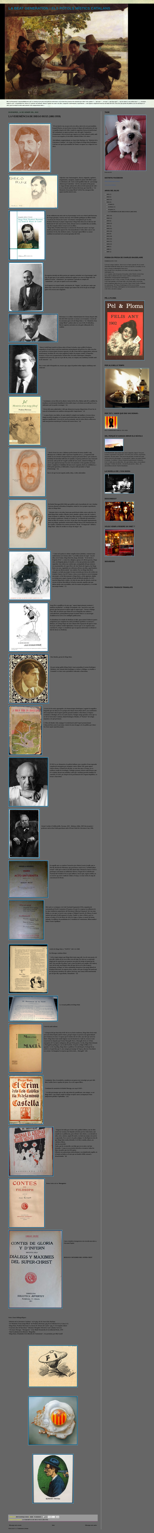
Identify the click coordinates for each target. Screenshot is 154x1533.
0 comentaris (37, 1516)
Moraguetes (62, 1183)
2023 (108, 199)
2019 (108, 220)
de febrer (111, 207)
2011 (108, 241)
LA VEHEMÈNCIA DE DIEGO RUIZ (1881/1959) (34, 116)
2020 (108, 218)
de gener (110, 209)
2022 (108, 202)
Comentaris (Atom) (22, 1528)
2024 (108, 197)
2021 (108, 215)
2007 (108, 251)
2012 (108, 239)
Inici (53, 1525)
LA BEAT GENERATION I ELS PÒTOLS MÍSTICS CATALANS (59, 8)
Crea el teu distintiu (110, 185)
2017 (108, 226)
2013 (108, 236)
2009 (108, 246)
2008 (108, 249)
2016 (108, 228)
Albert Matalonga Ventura (112, 181)
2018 (108, 223)
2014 (108, 233)
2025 (108, 194)
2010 (108, 244)
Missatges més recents (15, 1525)
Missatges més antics (91, 1525)
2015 (108, 231)
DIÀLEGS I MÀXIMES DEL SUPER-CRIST (78, 1257)
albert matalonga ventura (22, 1516)
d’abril (110, 204)
